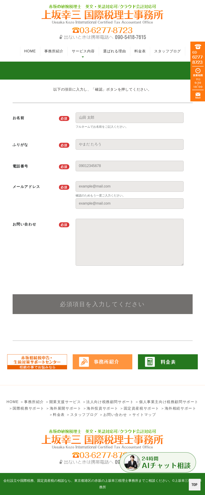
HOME (30, 51)
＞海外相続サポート (178, 408)
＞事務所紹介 (32, 402)
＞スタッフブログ (82, 415)
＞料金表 (57, 415)
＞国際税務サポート (26, 408)
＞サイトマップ (142, 415)
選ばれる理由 (114, 51)
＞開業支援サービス (63, 402)
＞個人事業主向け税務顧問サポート (166, 402)
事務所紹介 (53, 51)
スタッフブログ (167, 51)
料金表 (140, 51)
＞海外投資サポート (100, 408)
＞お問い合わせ (113, 415)
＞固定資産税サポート (139, 408)
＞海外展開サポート (63, 408)
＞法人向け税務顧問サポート (108, 402)
